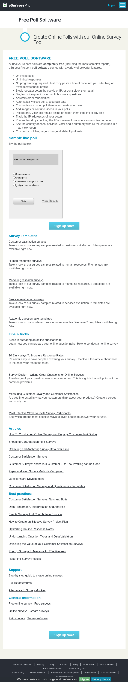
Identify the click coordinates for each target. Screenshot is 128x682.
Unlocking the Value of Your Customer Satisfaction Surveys (46, 543)
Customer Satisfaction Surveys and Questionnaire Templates (47, 486)
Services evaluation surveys (26, 299)
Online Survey (106, 664)
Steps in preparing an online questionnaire (35, 339)
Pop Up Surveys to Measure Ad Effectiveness (37, 551)
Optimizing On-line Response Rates (31, 529)
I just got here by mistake (27, 185)
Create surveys (22, 174)
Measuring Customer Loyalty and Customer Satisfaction (44, 393)
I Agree (84, 679)
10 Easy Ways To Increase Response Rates (36, 355)
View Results (50, 200)
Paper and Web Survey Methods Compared (36, 471)
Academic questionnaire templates (30, 318)
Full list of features (20, 582)
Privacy (40, 664)
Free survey (90, 672)
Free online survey (20, 603)
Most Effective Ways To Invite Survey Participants (40, 413)
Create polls (21, 178)
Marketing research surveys (26, 280)
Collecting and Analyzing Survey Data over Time (39, 449)
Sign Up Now (64, 225)
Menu (122, 5)
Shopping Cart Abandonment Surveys (32, 441)
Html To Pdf (88, 664)
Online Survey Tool (76, 668)
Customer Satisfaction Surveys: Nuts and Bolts (38, 499)
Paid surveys (17, 618)
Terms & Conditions (22, 664)
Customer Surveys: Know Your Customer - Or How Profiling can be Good (54, 463)
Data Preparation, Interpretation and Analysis (37, 506)
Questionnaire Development (26, 478)
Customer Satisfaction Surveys (28, 456)
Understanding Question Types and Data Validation (41, 536)
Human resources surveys (25, 260)
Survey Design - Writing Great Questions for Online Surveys (46, 374)
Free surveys (42, 603)
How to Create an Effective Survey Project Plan (38, 521)
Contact (63, 664)
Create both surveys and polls (29, 181)
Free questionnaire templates (65, 672)
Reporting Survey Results (25, 558)
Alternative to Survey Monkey (27, 590)
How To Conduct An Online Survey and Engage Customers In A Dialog (53, 434)
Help (52, 664)
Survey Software (37, 672)
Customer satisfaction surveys (27, 241)
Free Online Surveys (52, 668)
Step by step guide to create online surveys (36, 575)
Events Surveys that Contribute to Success (35, 514)
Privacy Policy (101, 679)
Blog (75, 664)
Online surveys (18, 610)
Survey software (37, 618)
